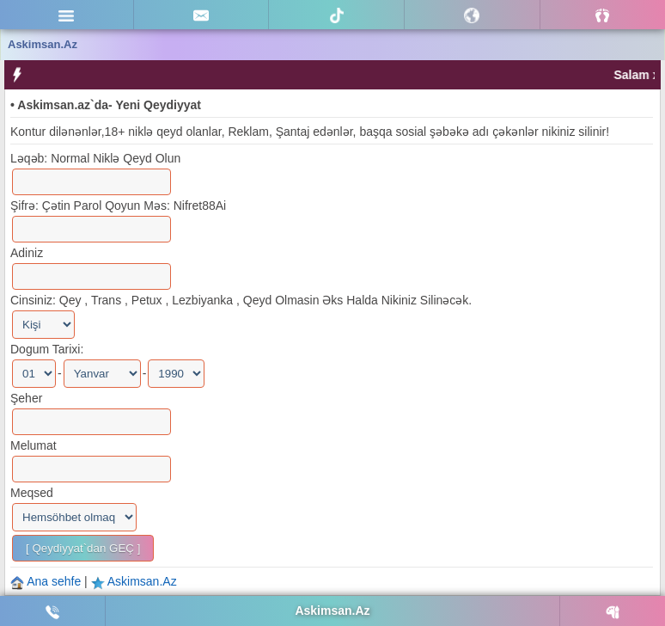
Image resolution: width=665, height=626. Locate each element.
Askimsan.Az (142, 581)
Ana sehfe (55, 581)
